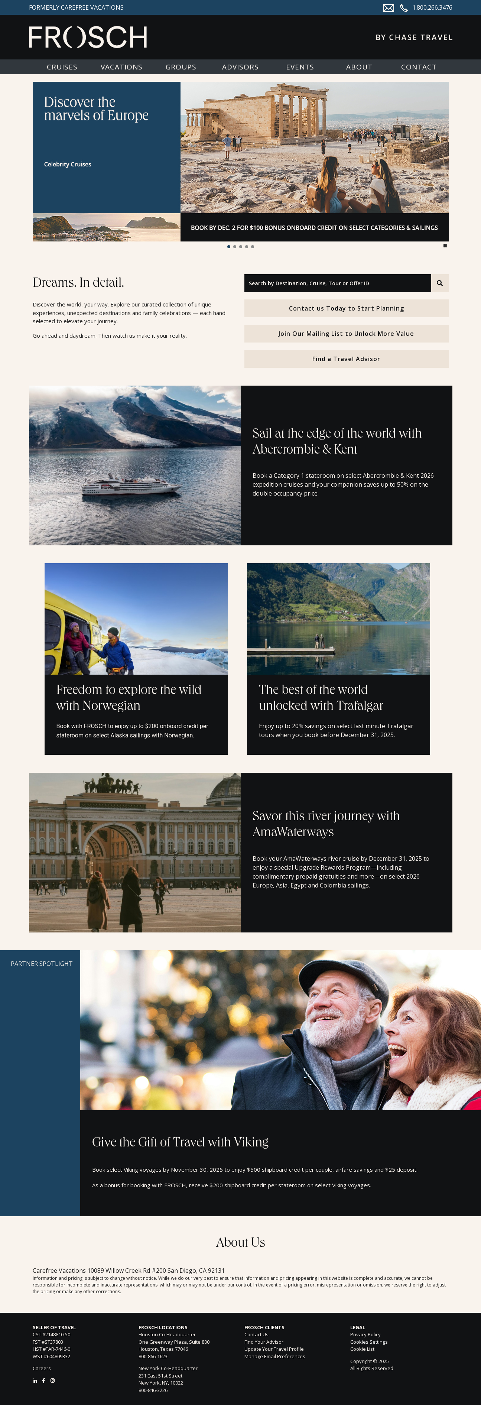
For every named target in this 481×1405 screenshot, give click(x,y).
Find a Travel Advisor (346, 359)
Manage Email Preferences (274, 1356)
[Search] (439, 283)
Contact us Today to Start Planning (346, 308)
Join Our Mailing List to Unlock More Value (346, 334)
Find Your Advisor (263, 1342)
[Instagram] (53, 1380)
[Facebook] (43, 1380)
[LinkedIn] (35, 1380)
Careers (42, 1368)
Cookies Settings (369, 1342)
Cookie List (362, 1349)
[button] (228, 246)
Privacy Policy (365, 1334)
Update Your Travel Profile (274, 1349)
